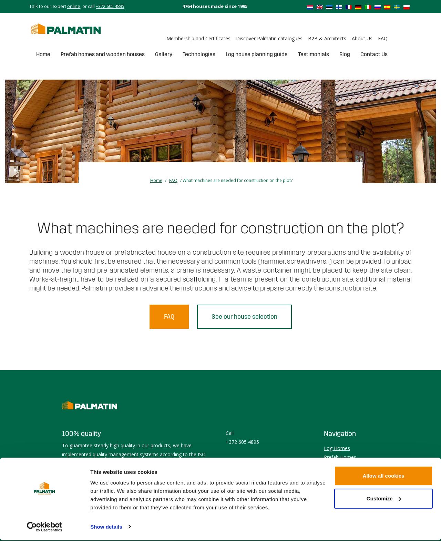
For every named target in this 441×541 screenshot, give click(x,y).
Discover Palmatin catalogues (269, 38)
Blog (344, 54)
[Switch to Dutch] (310, 6)
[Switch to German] (358, 6)
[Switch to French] (348, 6)
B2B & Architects (327, 38)
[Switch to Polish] (406, 6)
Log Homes (337, 448)
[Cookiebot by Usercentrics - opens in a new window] (44, 527)
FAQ (383, 38)
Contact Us (374, 54)
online (73, 6)
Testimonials (313, 54)
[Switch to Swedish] (397, 6)
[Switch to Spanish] (387, 6)
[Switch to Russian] (377, 6)
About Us (362, 38)
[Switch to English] (320, 6)
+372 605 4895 (110, 6)
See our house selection (244, 316)
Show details (106, 527)
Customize (384, 499)
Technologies (199, 54)
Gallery (163, 54)
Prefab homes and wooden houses (103, 54)
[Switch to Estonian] (329, 6)
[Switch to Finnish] (339, 6)
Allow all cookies (383, 477)
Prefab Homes (340, 457)
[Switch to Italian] (368, 6)
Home (43, 54)
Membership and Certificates (198, 38)
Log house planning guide (257, 54)
